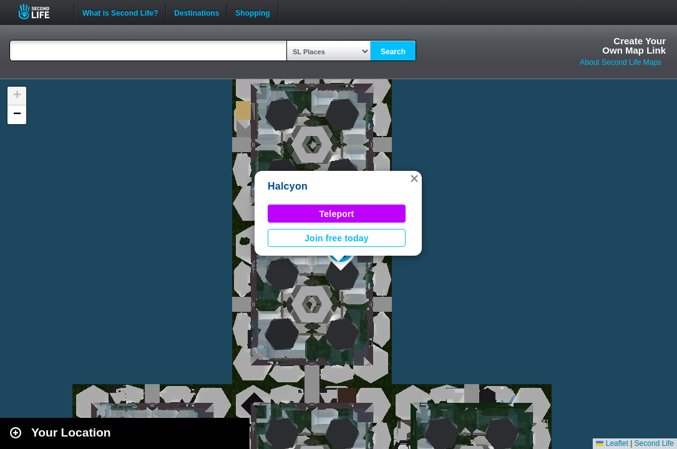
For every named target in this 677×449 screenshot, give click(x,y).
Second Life (40, 11)
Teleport (336, 214)
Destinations (196, 12)
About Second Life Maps (620, 62)
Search (393, 51)
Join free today (336, 238)
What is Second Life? (120, 12)
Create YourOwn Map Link (634, 46)
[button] (414, 178)
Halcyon (288, 186)
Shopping (252, 12)
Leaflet (612, 443)
